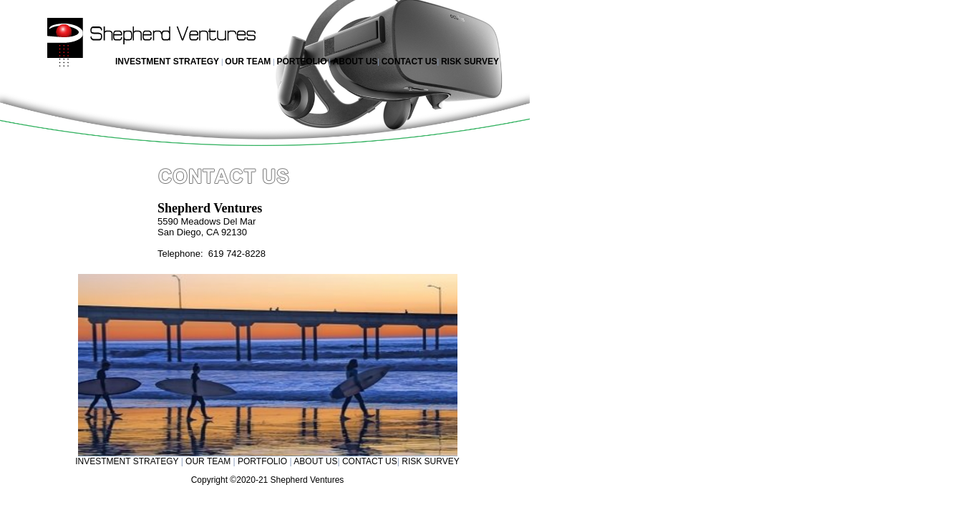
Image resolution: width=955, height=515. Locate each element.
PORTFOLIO (301, 62)
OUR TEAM (248, 62)
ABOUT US (355, 62)
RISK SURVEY (470, 62)
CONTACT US (409, 62)
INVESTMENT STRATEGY (167, 62)
